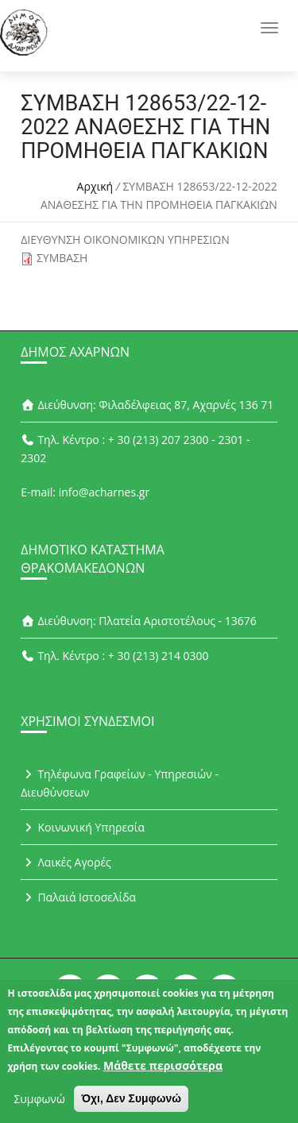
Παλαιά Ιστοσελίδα (78, 897)
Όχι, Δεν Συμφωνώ (131, 1105)
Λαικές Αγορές (66, 862)
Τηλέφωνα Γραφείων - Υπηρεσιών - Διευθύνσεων (120, 783)
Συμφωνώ (39, 1105)
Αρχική (95, 186)
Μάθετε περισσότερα (163, 1072)
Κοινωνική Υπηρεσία (83, 827)
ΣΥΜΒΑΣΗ (62, 257)
